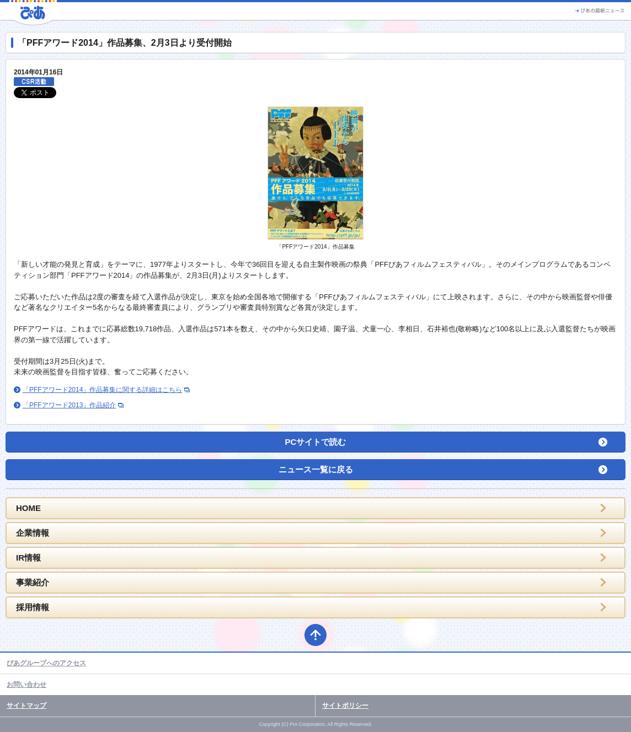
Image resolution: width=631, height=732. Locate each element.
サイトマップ (26, 705)
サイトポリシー (345, 705)
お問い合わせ (26, 684)
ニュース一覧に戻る (316, 469)
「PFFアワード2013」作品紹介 (69, 405)
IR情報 (28, 557)
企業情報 (32, 532)
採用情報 (32, 607)
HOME (28, 508)
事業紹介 (32, 582)
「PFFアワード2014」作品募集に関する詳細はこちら (102, 390)
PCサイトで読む (315, 441)
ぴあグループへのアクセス (46, 663)
